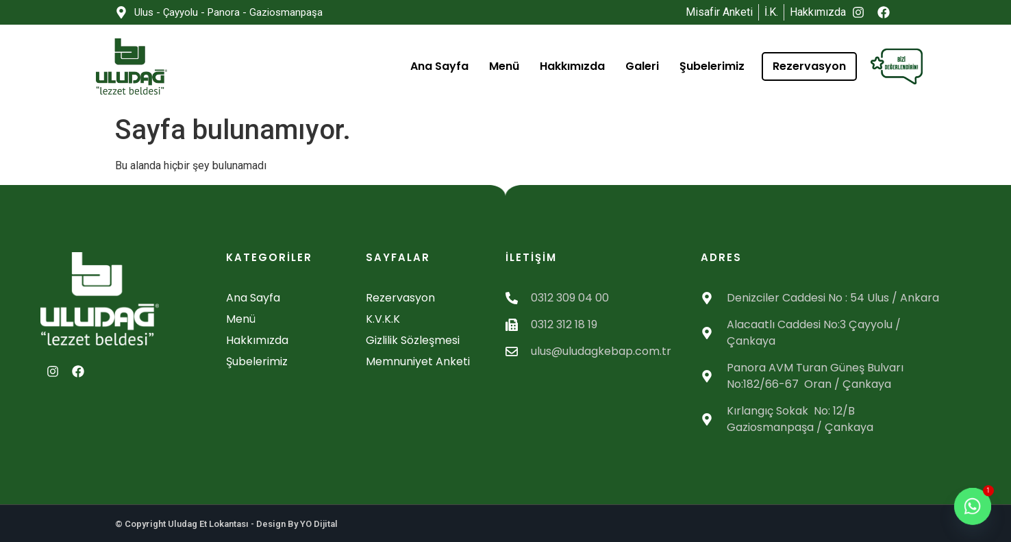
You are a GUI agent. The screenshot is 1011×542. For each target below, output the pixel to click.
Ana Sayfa (439, 66)
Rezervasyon (809, 66)
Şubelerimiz (712, 66)
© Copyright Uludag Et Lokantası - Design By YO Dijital (226, 524)
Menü (504, 66)
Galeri (642, 66)
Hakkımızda (572, 66)
